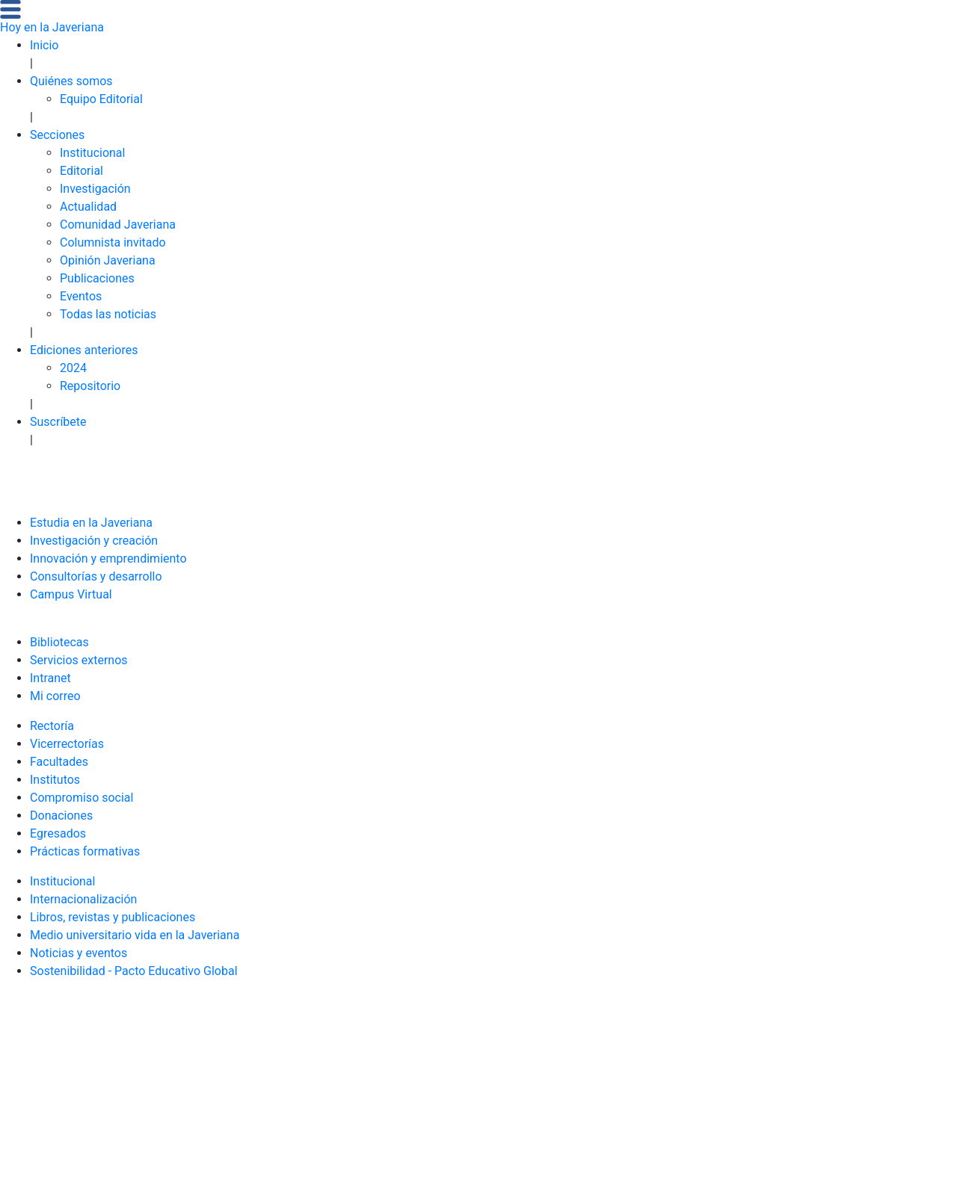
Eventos (81, 296)
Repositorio (90, 386)
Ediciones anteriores (84, 350)
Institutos (55, 780)
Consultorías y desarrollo (96, 576)
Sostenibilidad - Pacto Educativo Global (134, 971)
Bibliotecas (59, 642)
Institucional (92, 153)
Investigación (95, 189)
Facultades (59, 762)
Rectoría (52, 726)
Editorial (81, 171)
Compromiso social (81, 797)
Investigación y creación (94, 540)
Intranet (50, 678)
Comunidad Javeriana (118, 224)
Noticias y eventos (78, 953)
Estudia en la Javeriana (91, 523)
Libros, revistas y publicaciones (112, 917)
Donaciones (61, 815)
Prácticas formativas (85, 851)
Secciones (57, 135)
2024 (73, 368)
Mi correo (55, 696)
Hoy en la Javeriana (52, 27)
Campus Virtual (71, 594)
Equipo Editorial (101, 99)
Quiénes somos (71, 81)
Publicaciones (97, 278)
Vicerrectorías (67, 744)
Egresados (58, 833)
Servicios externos (79, 660)
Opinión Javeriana (108, 260)
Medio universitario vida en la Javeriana (134, 935)
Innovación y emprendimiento (108, 558)
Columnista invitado (113, 242)
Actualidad (88, 206)
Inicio (44, 45)
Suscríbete (58, 422)
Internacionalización (83, 899)
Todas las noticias (108, 314)
